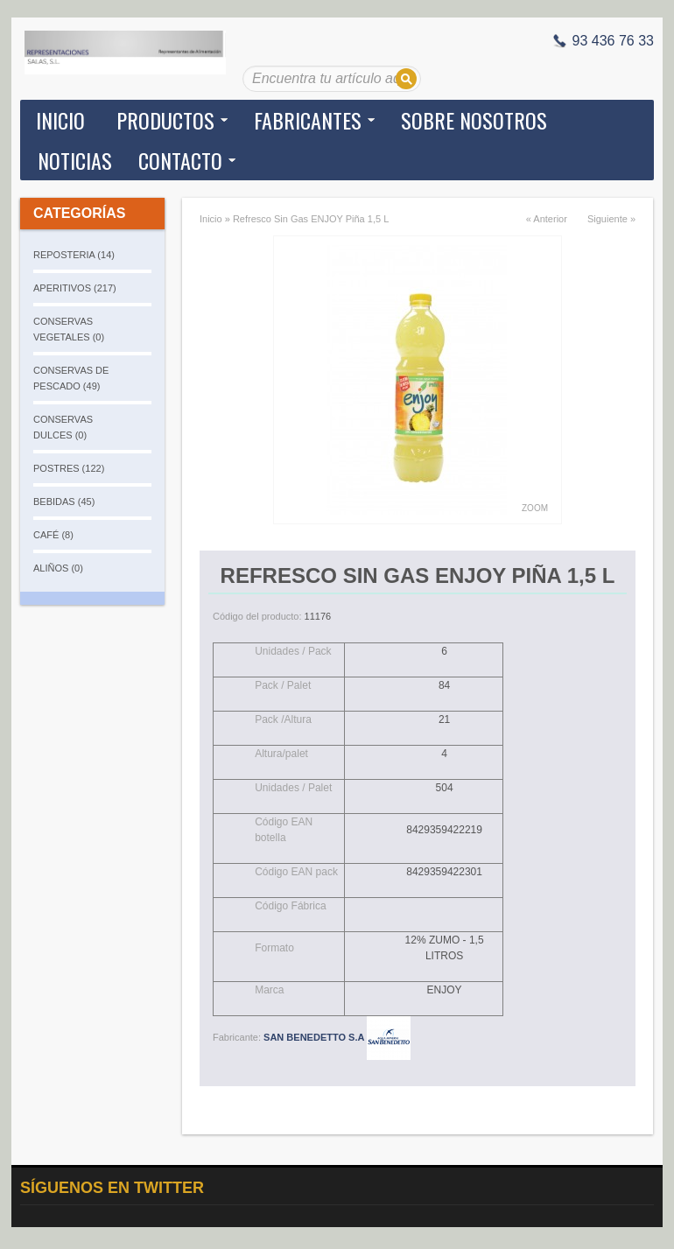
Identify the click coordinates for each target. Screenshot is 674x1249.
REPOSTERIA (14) (74, 254)
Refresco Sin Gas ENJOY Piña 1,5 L (311, 219)
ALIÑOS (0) (58, 568)
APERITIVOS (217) (74, 288)
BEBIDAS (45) (64, 501)
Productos (165, 120)
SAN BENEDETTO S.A (337, 1037)
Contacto (180, 160)
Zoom (535, 508)
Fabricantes (308, 120)
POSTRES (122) (68, 468)
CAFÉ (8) (53, 535)
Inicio (60, 120)
